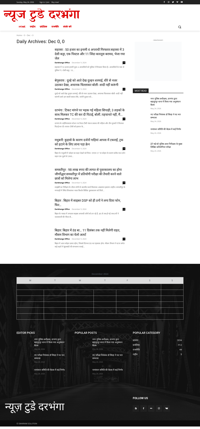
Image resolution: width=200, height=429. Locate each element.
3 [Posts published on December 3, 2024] (55, 293)
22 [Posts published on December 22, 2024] (172, 305)
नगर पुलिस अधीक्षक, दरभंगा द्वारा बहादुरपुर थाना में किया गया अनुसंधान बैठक (165, 101)
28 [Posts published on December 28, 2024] (149, 311)
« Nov (97, 322)
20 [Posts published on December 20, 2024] (127, 305)
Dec (28, 35)
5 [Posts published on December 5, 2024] (105, 293)
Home (19, 35)
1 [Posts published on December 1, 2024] (172, 287)
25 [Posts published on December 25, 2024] (80, 311)
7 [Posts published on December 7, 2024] (149, 293)
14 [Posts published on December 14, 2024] (149, 299)
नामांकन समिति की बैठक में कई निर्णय (165, 129)
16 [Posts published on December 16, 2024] (30, 305)
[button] (179, 27)
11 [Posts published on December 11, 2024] (80, 299)
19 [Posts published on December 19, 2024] (105, 305)
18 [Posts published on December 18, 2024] (80, 305)
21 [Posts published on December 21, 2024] (149, 305)
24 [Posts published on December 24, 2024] (55, 311)
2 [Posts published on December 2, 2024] (30, 293)
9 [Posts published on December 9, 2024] (30, 299)
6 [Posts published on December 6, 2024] (127, 293)
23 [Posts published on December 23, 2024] (30, 311)
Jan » (103, 322)
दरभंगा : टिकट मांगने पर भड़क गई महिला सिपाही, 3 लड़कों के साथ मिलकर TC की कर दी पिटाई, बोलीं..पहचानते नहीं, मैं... (87, 114)
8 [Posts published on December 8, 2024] (172, 293)
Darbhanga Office (62, 62)
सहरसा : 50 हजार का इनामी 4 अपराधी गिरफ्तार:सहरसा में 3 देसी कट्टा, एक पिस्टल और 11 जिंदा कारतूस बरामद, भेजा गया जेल (90, 54)
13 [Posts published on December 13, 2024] (127, 299)
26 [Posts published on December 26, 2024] (105, 311)
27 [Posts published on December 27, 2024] (127, 311)
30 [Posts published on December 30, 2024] (30, 317)
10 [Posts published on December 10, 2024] (55, 299)
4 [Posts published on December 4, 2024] (80, 293)
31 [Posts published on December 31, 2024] (55, 317)
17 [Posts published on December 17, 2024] (55, 305)
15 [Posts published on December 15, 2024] (172, 299)
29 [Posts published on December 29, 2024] (172, 311)
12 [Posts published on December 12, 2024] (105, 299)
